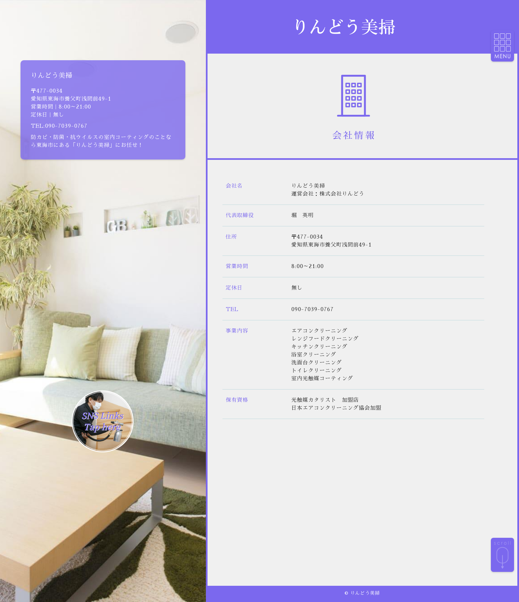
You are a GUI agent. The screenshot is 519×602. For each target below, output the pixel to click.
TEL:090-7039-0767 (59, 126)
